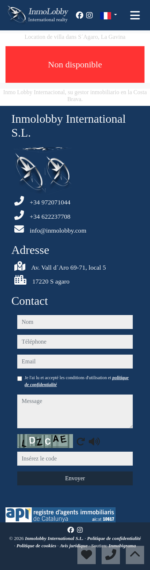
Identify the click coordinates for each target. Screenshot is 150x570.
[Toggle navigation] (135, 15)
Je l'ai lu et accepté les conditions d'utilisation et (77, 381)
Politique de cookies (37, 545)
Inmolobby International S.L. (55, 538)
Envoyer (75, 478)
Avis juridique (74, 545)
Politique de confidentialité (114, 538)
